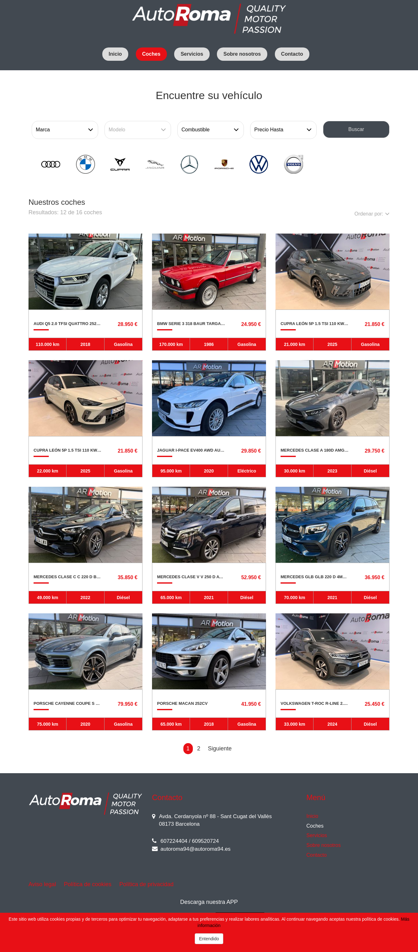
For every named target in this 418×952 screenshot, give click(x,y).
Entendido (209, 938)
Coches (151, 54)
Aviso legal (42, 884)
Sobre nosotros (242, 54)
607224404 (169, 841)
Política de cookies (87, 884)
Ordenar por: (372, 213)
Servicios (191, 54)
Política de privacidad (146, 884)
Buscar (356, 129)
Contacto (292, 54)
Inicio (115, 54)
